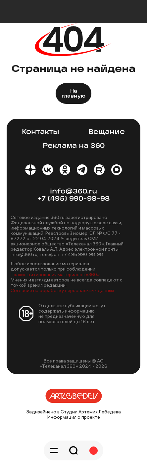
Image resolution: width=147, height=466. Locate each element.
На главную (73, 94)
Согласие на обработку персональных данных (62, 290)
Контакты (40, 132)
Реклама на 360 (74, 146)
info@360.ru (73, 192)
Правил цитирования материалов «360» (55, 274)
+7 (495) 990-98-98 (74, 199)
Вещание (106, 132)
